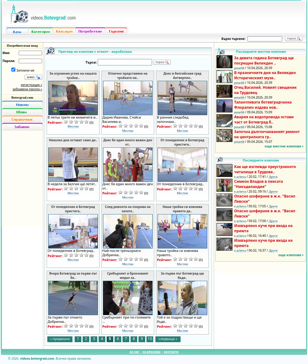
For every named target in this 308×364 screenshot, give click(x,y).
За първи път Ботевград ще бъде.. (182, 275)
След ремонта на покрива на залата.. (127, 209)
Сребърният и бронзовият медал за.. (128, 275)
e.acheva (240, 176)
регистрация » (31, 85)
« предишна (60, 338)
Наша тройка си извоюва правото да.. (182, 209)
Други (273, 176)
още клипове (289, 254)
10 (150, 338)
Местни (73, 126)
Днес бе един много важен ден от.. (127, 142)
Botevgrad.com (22, 97)
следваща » (167, 338)
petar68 (239, 68)
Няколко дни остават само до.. (73, 140)
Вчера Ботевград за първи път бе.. (73, 275)
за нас (134, 352)
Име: (6, 53)
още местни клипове (283, 146)
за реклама (151, 352)
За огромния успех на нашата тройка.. (73, 75)
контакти (171, 352)
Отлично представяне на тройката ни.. (127, 75)
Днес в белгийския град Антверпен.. (182, 75)
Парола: (8, 61)
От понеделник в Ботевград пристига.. (182, 142)
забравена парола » (27, 89)
